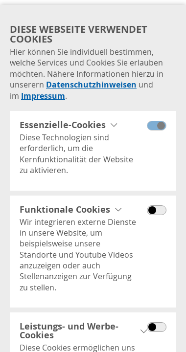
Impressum (43, 95)
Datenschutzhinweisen (91, 84)
